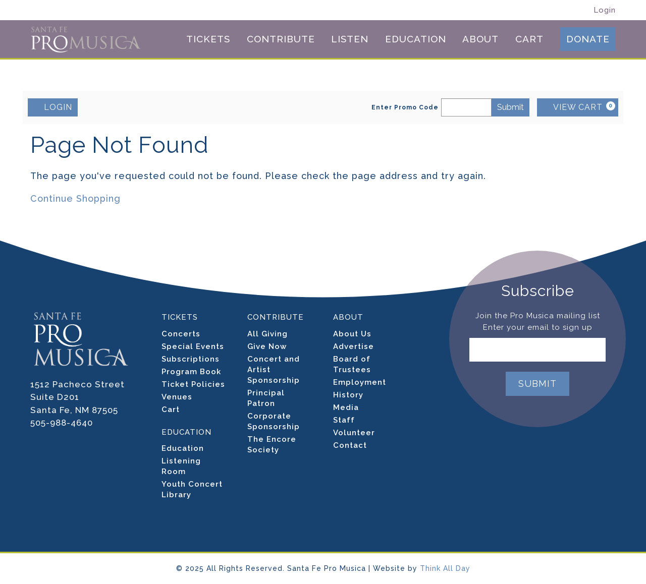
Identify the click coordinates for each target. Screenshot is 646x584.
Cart (529, 39)
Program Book (191, 371)
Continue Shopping (75, 198)
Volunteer (354, 432)
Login (605, 10)
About (480, 39)
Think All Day (445, 568)
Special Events (193, 346)
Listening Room (181, 466)
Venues (177, 396)
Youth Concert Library (192, 489)
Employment (359, 382)
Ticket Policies (193, 384)
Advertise (353, 346)
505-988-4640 (61, 423)
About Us (352, 333)
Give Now (267, 346)
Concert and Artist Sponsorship (273, 370)
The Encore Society (271, 444)
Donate (588, 38)
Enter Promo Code (405, 107)
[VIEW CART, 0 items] (577, 107)
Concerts (181, 333)
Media (346, 407)
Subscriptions (191, 359)
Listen (349, 39)
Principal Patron (266, 398)
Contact (350, 445)
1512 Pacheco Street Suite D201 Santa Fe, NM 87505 (77, 397)
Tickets (208, 39)
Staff (344, 420)
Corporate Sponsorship (273, 421)
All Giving (267, 333)
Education (415, 39)
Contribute (281, 39)
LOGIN (52, 106)
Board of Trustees (352, 364)
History (348, 394)
